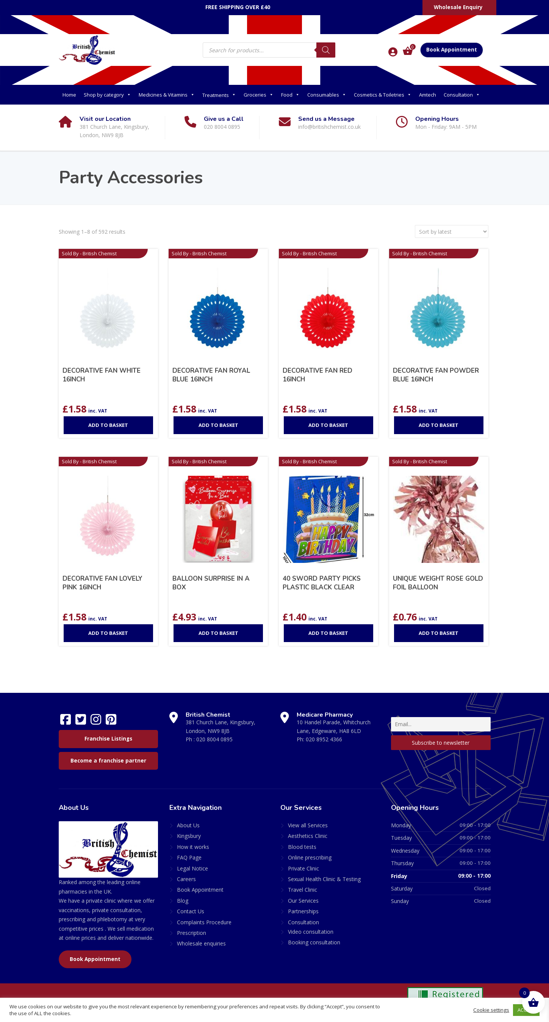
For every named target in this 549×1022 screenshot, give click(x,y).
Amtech (427, 94)
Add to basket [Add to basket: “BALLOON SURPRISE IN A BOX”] (218, 633)
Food (290, 94)
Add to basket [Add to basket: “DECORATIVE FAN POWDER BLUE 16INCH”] (438, 425)
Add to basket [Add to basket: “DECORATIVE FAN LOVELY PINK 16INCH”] (108, 633)
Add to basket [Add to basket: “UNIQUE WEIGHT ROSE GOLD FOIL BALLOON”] (438, 633)
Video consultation (310, 931)
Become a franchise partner (108, 760)
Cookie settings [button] (491, 1009)
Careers (186, 879)
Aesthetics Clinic (307, 835)
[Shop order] (451, 231)
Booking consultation (314, 942)
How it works (193, 846)
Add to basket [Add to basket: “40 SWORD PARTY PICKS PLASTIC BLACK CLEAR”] (328, 633)
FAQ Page (189, 857)
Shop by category (107, 94)
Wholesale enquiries (201, 943)
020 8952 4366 (324, 739)
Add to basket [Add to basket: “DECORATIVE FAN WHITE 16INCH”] (108, 425)
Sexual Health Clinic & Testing (324, 879)
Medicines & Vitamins (167, 94)
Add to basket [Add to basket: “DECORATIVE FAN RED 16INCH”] (328, 425)
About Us (188, 825)
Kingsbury (189, 835)
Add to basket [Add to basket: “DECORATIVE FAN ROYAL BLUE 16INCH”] (218, 425)
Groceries (259, 94)
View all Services (308, 825)
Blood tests (302, 846)
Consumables (326, 94)
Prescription (191, 932)
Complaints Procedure (204, 922)
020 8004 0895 (214, 739)
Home (69, 94)
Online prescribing (310, 857)
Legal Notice (192, 868)
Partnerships (303, 911)
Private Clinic (303, 868)
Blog (182, 900)
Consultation (462, 94)
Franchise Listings (108, 738)
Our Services (303, 900)
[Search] (325, 50)
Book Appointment (451, 49)
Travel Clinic (302, 889)
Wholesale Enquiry (458, 7)
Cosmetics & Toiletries (382, 94)
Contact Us (190, 911)
